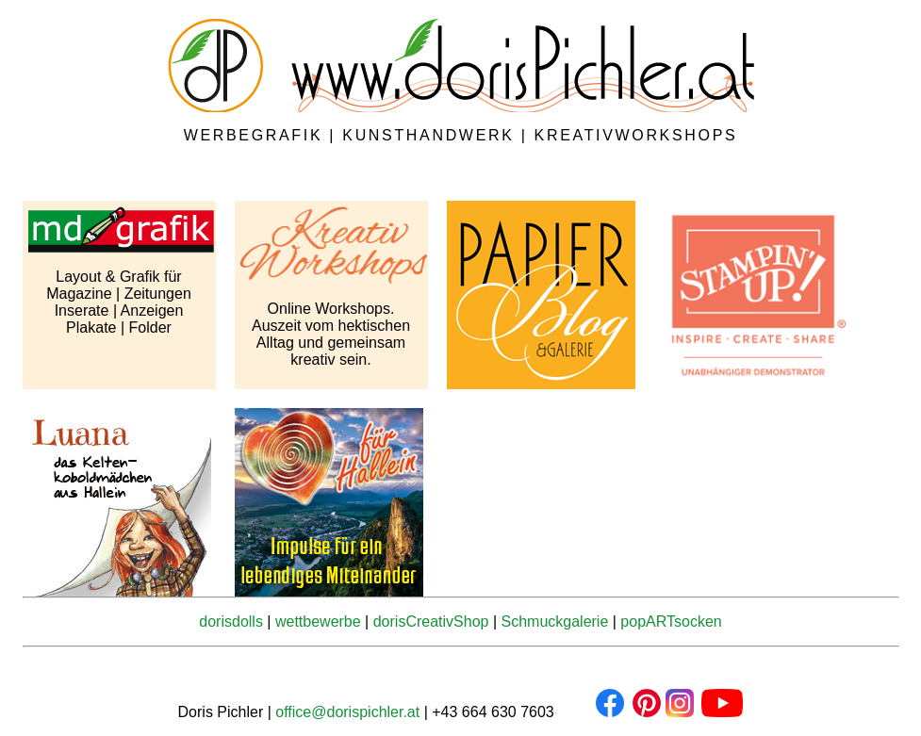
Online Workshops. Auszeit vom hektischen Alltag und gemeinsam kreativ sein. (331, 334)
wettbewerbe (318, 621)
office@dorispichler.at (347, 712)
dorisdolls (231, 621)
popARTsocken (670, 621)
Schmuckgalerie (554, 621)
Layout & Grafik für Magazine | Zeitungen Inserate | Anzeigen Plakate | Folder (118, 302)
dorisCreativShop (431, 621)
